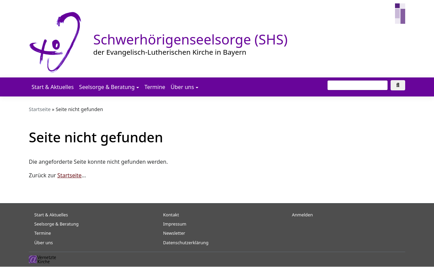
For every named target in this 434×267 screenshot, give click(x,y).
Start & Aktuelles (53, 87)
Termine (154, 87)
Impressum (174, 224)
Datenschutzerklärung (186, 242)
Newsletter (174, 233)
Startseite (40, 109)
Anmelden (302, 215)
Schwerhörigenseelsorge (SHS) (190, 39)
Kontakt (171, 215)
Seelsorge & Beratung (107, 87)
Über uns (182, 87)
